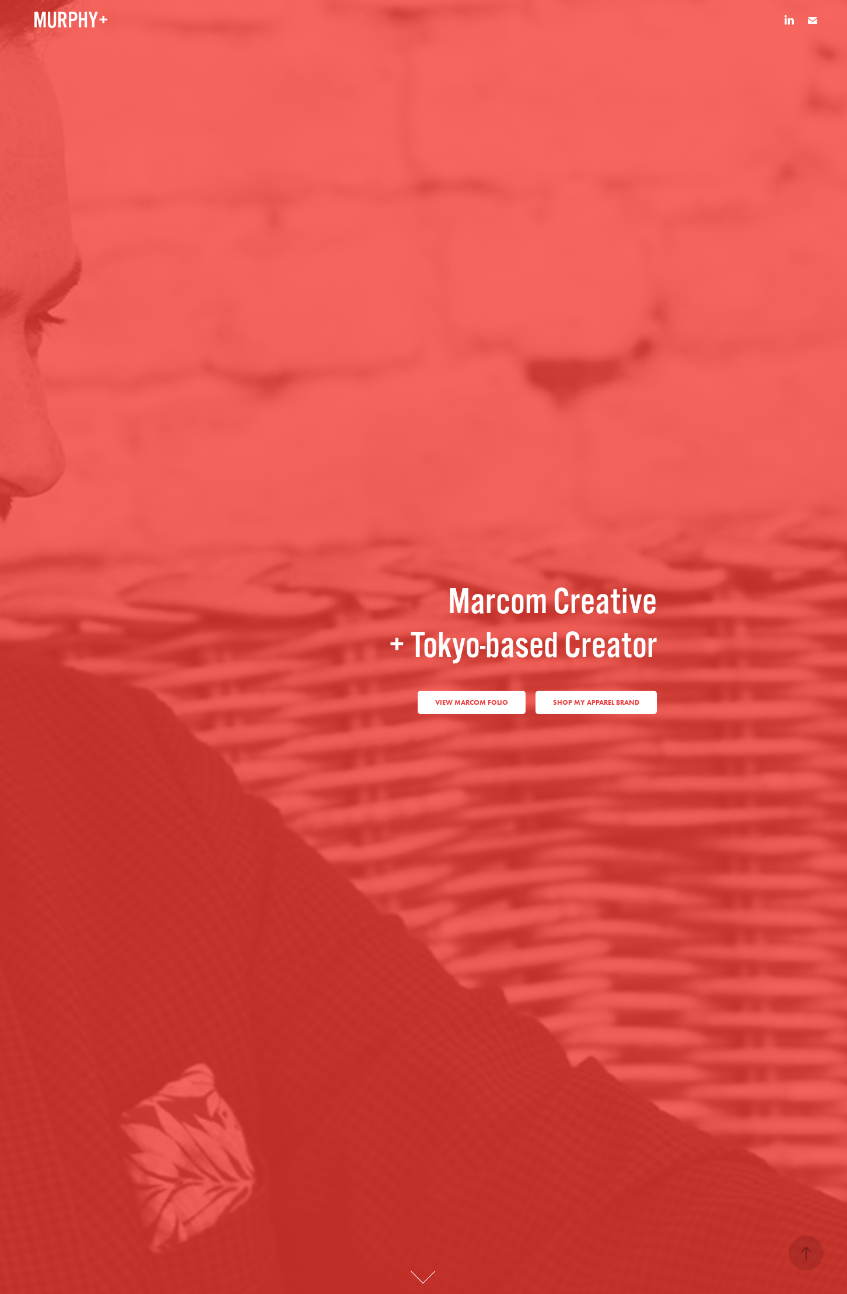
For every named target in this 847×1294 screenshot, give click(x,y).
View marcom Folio (471, 702)
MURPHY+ (70, 20)
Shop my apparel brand (596, 702)
